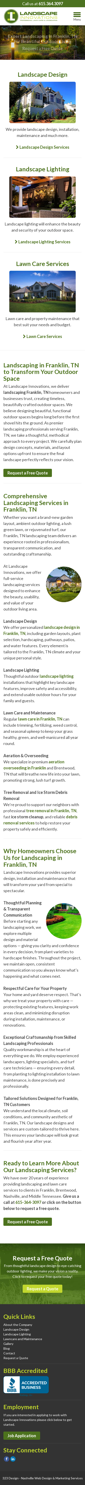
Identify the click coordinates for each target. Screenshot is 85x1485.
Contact (9, 1353)
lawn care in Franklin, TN (40, 718)
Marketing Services (69, 1478)
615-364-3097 (28, 1202)
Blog (6, 1348)
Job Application (21, 1435)
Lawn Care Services (42, 336)
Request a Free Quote (42, 48)
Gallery (8, 1344)
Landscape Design (16, 1329)
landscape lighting (57, 676)
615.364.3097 (51, 3)
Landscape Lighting (17, 1334)
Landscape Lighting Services (42, 241)
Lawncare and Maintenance (22, 1339)
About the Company (17, 1325)
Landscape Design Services (42, 147)
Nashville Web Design (36, 1478)
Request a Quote (42, 1288)
